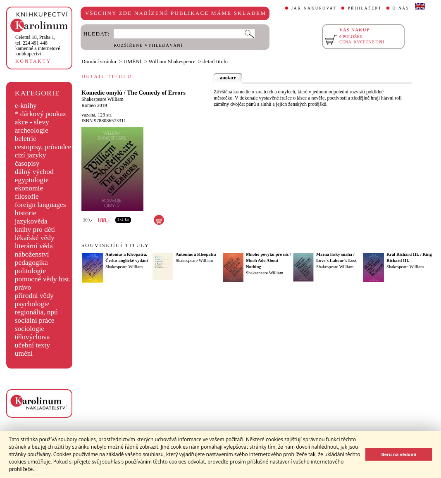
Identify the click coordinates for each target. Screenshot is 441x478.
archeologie (31, 130)
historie (25, 213)
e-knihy (26, 105)
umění (24, 353)
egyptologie (32, 180)
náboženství (32, 254)
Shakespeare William (102, 99)
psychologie (32, 304)
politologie (30, 271)
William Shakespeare (172, 61)
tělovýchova (32, 337)
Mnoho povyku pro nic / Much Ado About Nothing (268, 260)
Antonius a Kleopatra (196, 254)
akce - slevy (32, 122)
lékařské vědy (35, 238)
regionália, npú (36, 312)
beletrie (25, 139)
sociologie (29, 329)
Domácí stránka (98, 61)
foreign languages (40, 205)
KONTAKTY (33, 61)
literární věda (34, 246)
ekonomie (29, 188)
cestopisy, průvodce (43, 147)
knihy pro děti (35, 229)
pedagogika (31, 262)
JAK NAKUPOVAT (314, 8)
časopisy (27, 163)
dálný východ (34, 172)
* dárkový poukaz (40, 114)
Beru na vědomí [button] (398, 454)
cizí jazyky (30, 155)
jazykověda (31, 221)
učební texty (32, 345)
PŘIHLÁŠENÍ (364, 8)
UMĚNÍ (133, 61)
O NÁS (401, 8)
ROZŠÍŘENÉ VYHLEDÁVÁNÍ (148, 45)
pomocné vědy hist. (43, 279)
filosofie (27, 196)
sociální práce (35, 320)
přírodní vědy (34, 296)
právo (23, 287)
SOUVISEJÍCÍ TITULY (115, 245)
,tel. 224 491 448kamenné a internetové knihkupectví (37, 45)
